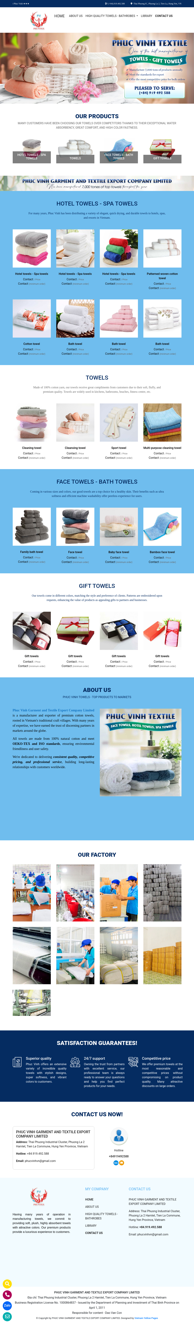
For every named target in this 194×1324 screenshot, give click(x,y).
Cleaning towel (31, 448)
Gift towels (32, 656)
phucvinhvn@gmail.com (40, 1161)
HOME (59, 16)
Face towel (75, 552)
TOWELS (75, 158)
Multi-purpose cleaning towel (162, 448)
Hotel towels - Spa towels (31, 274)
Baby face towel (119, 552)
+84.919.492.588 (38, 1153)
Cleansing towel (75, 448)
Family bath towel (31, 552)
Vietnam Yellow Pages (146, 1318)
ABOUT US (76, 16)
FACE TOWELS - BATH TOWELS (119, 156)
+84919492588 (119, 1156)
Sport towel (118, 448)
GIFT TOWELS (162, 158)
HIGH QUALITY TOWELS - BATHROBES (110, 16)
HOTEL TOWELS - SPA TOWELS (31, 156)
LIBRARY (146, 16)
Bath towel (75, 344)
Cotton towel (31, 344)
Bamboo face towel (162, 552)
